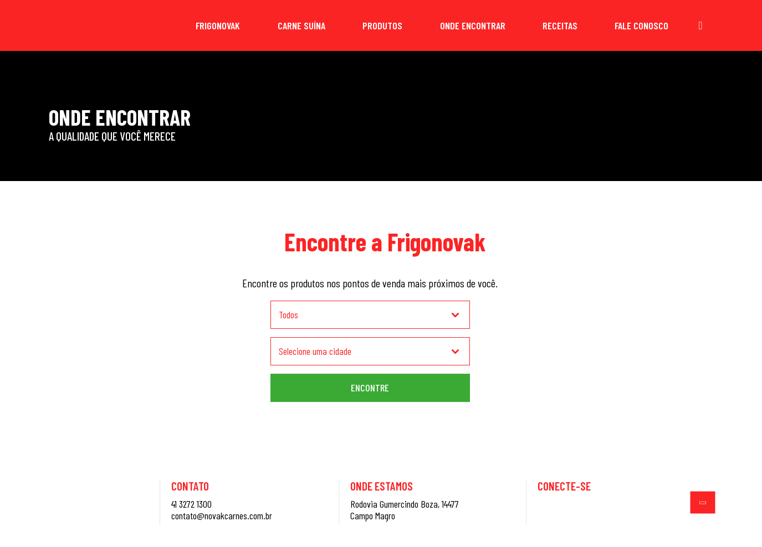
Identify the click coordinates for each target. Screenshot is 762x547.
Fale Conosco (641, 25)
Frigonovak (218, 25)
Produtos (382, 25)
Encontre (370, 387)
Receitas (560, 25)
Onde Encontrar (472, 25)
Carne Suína (301, 25)
